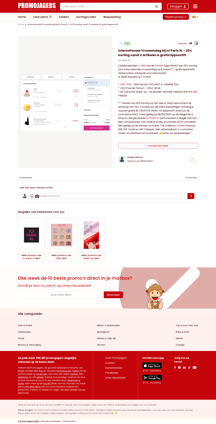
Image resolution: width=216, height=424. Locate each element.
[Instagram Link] (179, 367)
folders (76, 370)
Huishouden (24, 331)
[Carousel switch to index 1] (65, 127)
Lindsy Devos (135, 157)
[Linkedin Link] (184, 367)
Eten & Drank (25, 325)
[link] (21, 24)
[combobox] (111, 6)
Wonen (101, 344)
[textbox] (108, 6)
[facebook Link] (175, 367)
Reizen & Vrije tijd (106, 338)
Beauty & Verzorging (29, 344)
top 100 (47, 383)
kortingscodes (64, 370)
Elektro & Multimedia (108, 325)
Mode (21, 338)
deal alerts (35, 386)
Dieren (179, 338)
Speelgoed (103, 331)
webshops (23, 377)
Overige (180, 344)
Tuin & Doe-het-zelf (187, 325)
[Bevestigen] (191, 196)
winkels (40, 377)
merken (74, 373)
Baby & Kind (182, 331)
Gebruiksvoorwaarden (51, 421)
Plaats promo (175, 17)
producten (41, 373)
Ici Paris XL (124, 61)
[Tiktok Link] (189, 367)
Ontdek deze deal (158, 146)
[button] (194, 17)
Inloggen (176, 6)
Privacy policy (69, 421)
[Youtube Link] (194, 367)
